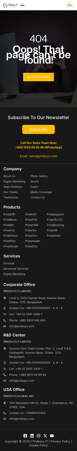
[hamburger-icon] (70, 5)
